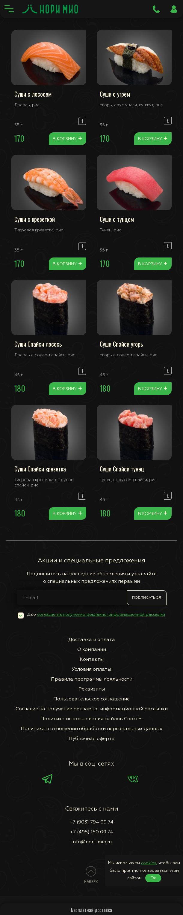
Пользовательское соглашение (91, 699)
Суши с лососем (33, 93)
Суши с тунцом (117, 219)
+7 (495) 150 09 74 (91, 832)
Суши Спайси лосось (38, 343)
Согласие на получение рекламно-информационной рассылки (92, 709)
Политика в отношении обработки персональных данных (91, 729)
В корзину (67, 138)
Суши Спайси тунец (122, 468)
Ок (153, 878)
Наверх (91, 882)
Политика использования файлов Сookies (91, 719)
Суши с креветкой (34, 219)
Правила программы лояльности (91, 679)
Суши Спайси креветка (40, 468)
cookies (148, 863)
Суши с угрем (115, 93)
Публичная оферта (92, 738)
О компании (91, 649)
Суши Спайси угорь (121, 343)
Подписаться (146, 598)
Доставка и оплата (91, 639)
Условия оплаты (91, 669)
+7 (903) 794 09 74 (92, 822)
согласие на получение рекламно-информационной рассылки (101, 615)
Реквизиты (91, 689)
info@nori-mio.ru (91, 842)
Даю (96, 615)
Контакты (92, 659)
